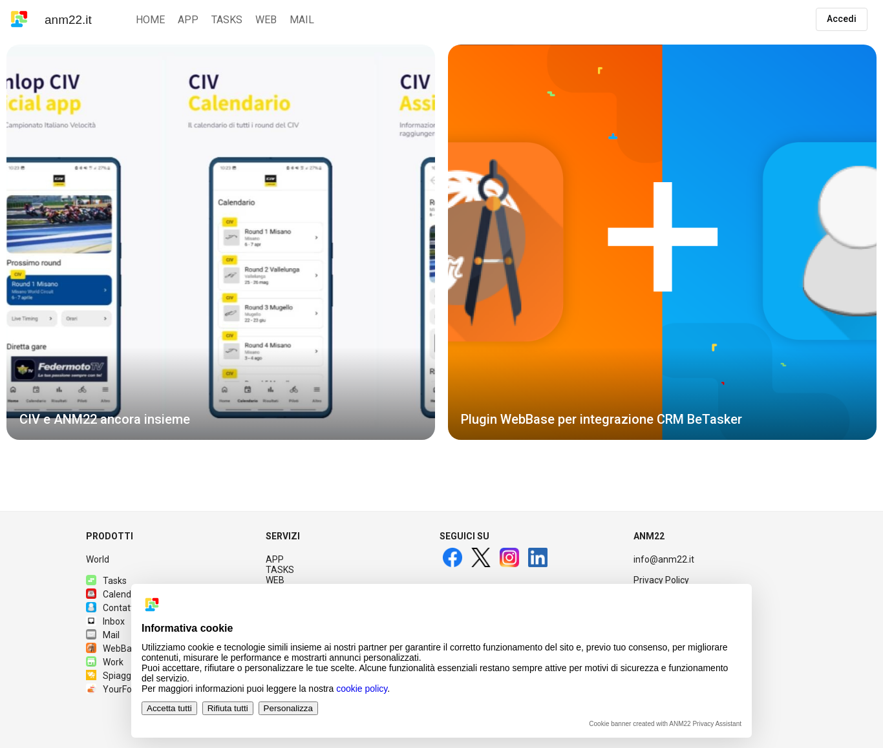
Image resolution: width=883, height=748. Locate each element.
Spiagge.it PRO (125, 675)
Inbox (105, 621)
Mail (103, 635)
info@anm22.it (663, 559)
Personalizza (288, 708)
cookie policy (361, 688)
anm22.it (68, 19)
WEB (275, 580)
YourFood (114, 689)
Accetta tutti (169, 708)
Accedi (841, 19)
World (97, 559)
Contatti (111, 608)
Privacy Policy (661, 580)
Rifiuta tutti (227, 708)
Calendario (116, 594)
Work (104, 662)
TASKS (280, 570)
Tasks (106, 581)
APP (275, 559)
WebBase (114, 648)
